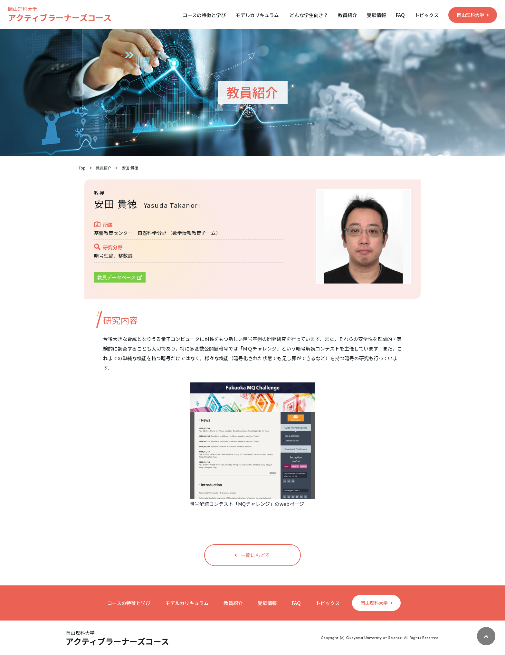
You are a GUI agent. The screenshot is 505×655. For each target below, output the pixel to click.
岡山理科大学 (473, 15)
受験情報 (376, 15)
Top (82, 168)
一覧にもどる (252, 555)
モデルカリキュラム (257, 15)
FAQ (400, 15)
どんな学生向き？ (309, 15)
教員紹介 (347, 15)
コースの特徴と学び (204, 15)
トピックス (426, 15)
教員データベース (119, 277)
